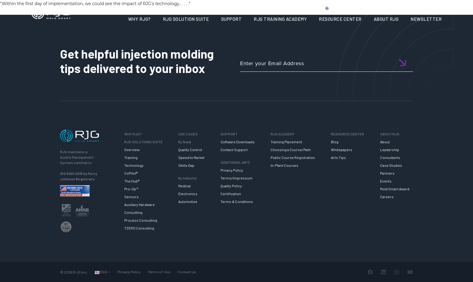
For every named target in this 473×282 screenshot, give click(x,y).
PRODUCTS (358, 8)
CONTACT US (390, 8)
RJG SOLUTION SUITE (186, 19)
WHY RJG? (139, 19)
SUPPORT (231, 19)
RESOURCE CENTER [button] (340, 19)
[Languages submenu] (109, 272)
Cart (440, 8)
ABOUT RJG (386, 19)
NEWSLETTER (426, 19)
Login (422, 8)
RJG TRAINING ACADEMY (280, 19)
